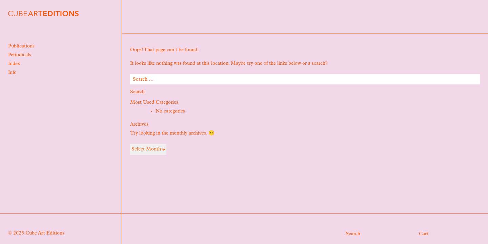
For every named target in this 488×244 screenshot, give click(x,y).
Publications (21, 46)
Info (12, 72)
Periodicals (19, 55)
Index (14, 64)
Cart (424, 234)
